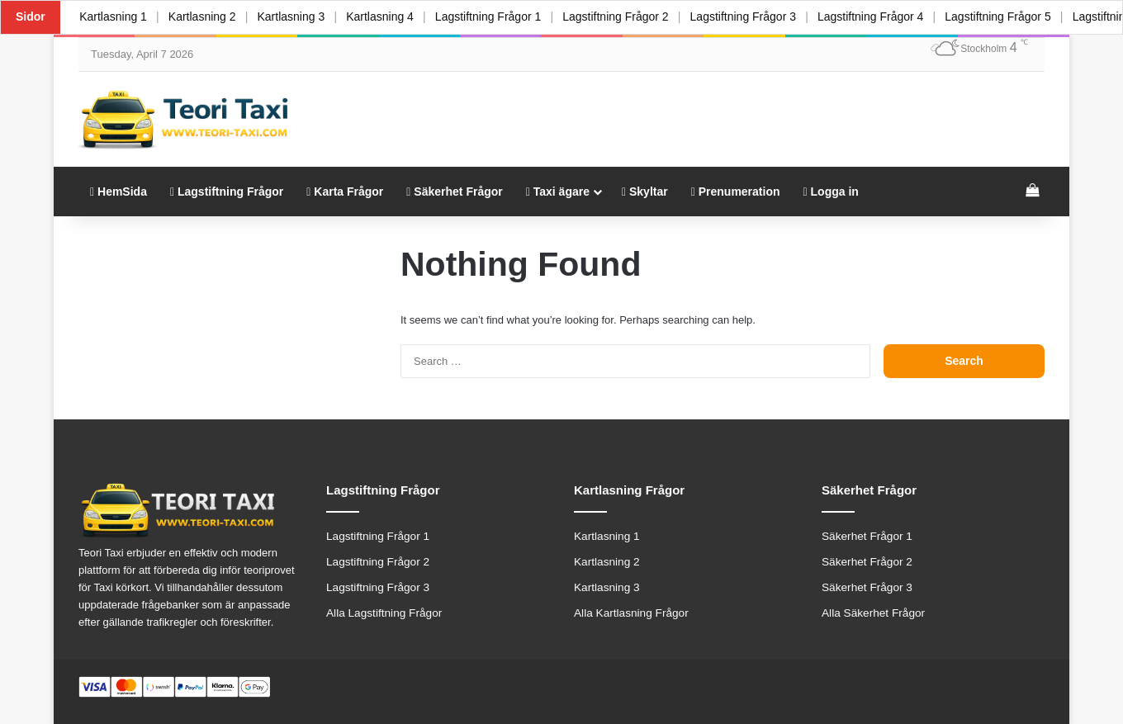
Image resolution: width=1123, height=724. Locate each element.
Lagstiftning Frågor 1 (494, 16)
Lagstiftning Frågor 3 (751, 16)
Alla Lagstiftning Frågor (384, 613)
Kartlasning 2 (204, 16)
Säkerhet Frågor (454, 191)
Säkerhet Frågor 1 (867, 536)
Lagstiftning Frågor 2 (622, 16)
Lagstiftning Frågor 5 (1009, 16)
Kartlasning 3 (295, 16)
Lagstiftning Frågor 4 (880, 16)
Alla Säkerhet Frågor (873, 613)
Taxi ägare (558, 191)
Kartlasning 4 (385, 16)
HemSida (118, 191)
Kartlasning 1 (114, 16)
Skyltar (645, 191)
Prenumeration (735, 191)
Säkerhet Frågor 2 (867, 562)
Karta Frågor (344, 191)
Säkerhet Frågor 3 (867, 587)
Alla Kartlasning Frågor (631, 613)
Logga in (831, 191)
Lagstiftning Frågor (226, 191)
